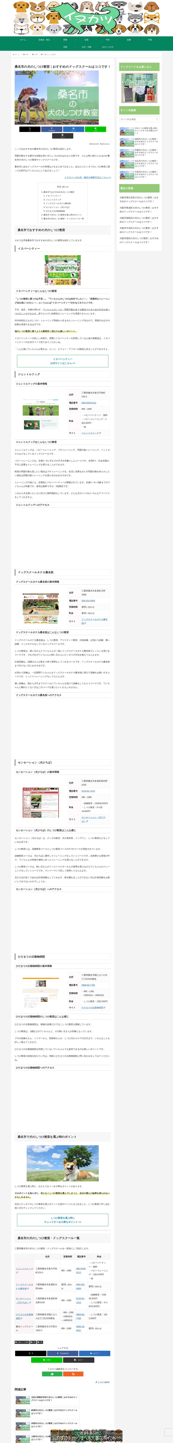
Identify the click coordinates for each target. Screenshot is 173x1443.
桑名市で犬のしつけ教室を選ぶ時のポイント (62, 209)
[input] (139, 119)
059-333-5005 (88, 595)
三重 (40, 1336)
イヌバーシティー (53, 189)
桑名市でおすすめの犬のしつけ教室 (58, 185)
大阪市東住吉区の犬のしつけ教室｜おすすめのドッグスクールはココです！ (139, 199)
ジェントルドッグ (53, 193)
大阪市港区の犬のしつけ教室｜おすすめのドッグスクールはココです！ (139, 240)
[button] (95, 129)
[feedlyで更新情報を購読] (60, 1368)
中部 (33, 1336)
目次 (59, 180)
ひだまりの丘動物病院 (55, 205)
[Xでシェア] (30, 129)
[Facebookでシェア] (46, 129)
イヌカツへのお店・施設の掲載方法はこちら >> (87, 171)
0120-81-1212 (88, 785)
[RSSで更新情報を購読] (65, 1368)
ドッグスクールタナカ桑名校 (58, 197)
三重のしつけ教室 (22, 1336)
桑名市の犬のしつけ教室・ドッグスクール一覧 (63, 213)
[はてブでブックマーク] (62, 129)
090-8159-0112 (89, 397)
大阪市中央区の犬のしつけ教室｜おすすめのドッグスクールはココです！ (139, 230)
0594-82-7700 (88, 979)
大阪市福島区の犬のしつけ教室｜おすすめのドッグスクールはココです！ (139, 220)
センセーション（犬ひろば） (58, 201)
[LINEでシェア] (78, 129)
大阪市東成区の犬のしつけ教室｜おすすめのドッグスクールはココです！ (139, 210)
